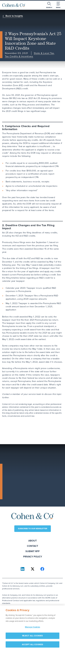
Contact (32, 546)
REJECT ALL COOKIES (32, 637)
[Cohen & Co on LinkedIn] (23, 569)
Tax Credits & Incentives (19, 56)
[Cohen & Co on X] (32, 569)
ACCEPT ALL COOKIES (32, 646)
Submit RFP (32, 551)
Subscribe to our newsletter (32, 528)
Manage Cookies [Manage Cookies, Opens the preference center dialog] (32, 628)
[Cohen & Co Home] (13, 5)
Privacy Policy (32, 556)
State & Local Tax (44, 53)
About (32, 540)
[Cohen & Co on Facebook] (42, 569)
